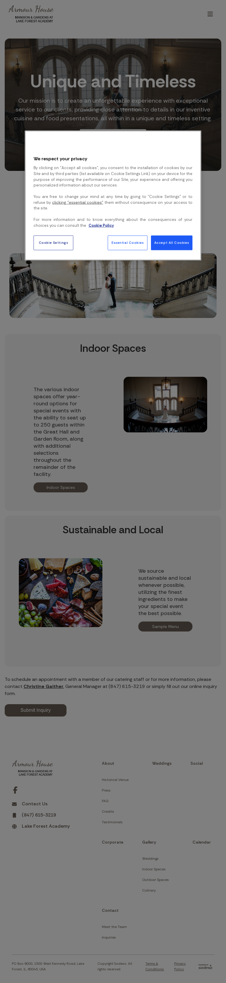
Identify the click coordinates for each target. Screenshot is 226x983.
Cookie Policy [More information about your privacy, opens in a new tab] (101, 225)
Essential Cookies (128, 243)
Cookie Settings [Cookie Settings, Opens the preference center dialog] (53, 243)
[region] (113, 196)
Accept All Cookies (171, 243)
